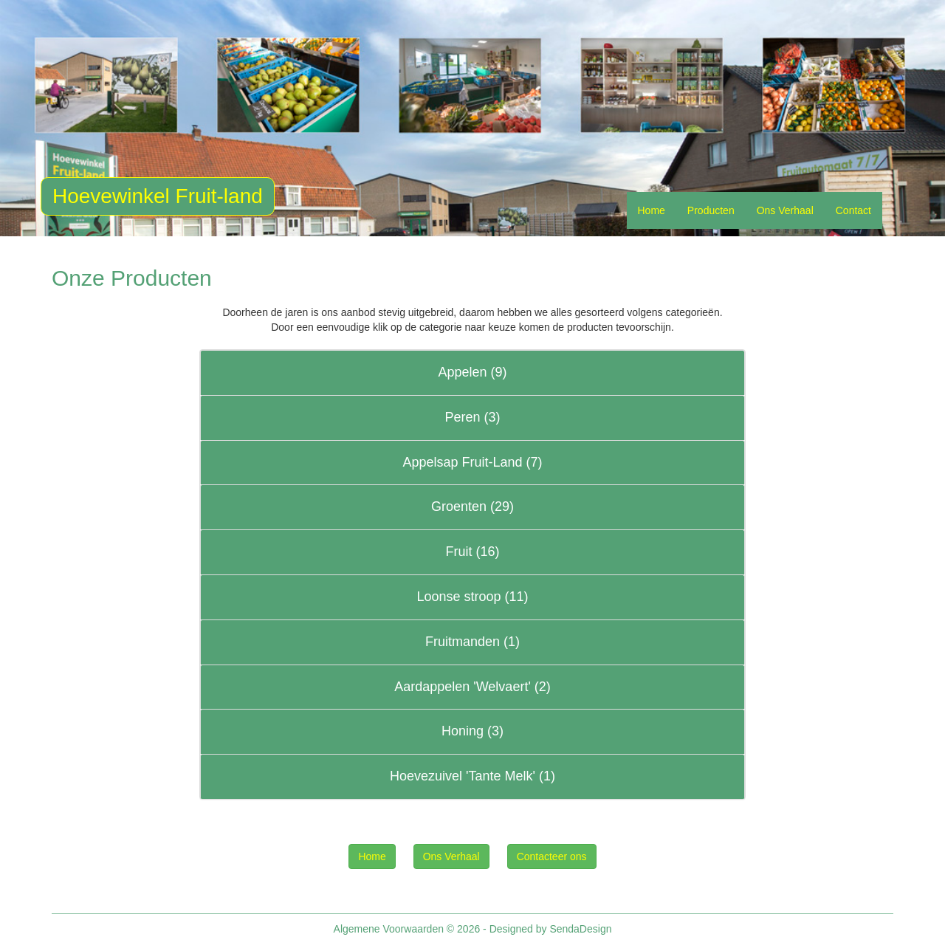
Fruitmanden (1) (472, 641)
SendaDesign (580, 929)
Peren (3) (472, 417)
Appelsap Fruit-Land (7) (472, 462)
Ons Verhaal (785, 210)
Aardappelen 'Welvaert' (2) (472, 686)
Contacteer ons (552, 856)
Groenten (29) (472, 506)
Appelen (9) (472, 372)
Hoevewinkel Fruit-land (157, 196)
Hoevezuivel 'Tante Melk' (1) (472, 776)
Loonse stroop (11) (472, 596)
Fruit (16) (472, 551)
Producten (711, 210)
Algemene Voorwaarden (389, 929)
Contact (853, 210)
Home (651, 210)
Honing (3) (472, 731)
